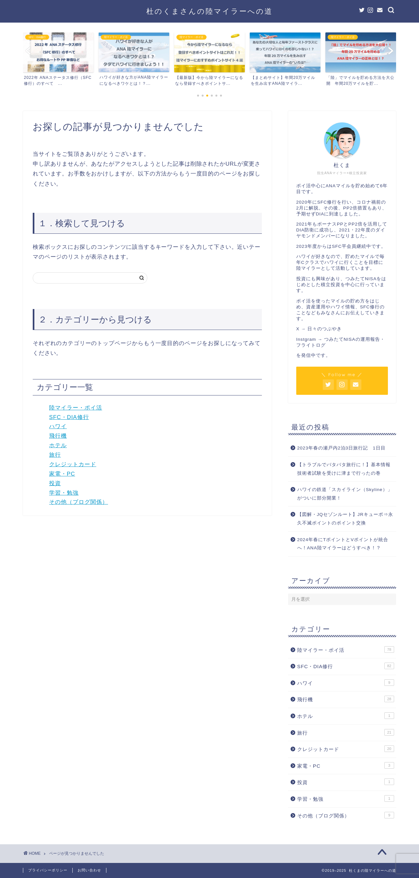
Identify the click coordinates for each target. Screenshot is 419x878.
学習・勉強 (64, 493)
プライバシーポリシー (47, 870)
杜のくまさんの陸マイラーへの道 (209, 11)
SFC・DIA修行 (69, 417)
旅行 (55, 455)
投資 (55, 483)
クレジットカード (72, 464)
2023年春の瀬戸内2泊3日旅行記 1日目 (341, 448)
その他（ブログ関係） (78, 502)
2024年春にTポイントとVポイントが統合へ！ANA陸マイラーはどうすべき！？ (343, 544)
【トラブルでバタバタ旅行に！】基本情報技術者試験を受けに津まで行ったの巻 (344, 469)
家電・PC (62, 474)
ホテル (58, 445)
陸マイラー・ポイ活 (75, 408)
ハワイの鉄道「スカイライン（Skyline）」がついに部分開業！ (344, 494)
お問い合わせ (89, 870)
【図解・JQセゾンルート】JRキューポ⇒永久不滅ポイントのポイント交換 (345, 518)
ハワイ (58, 426)
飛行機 (58, 436)
